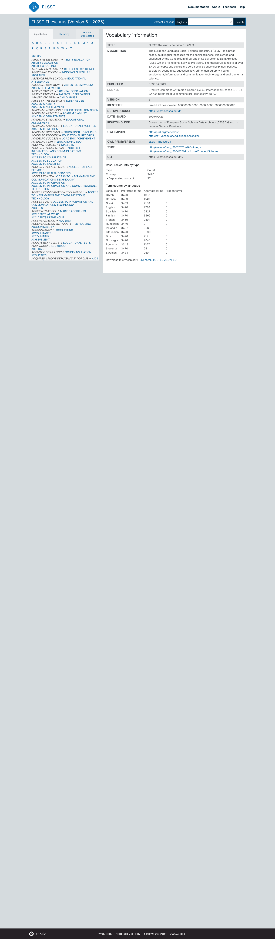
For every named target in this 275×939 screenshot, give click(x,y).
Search (240, 22)
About (216, 7)
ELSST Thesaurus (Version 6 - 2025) (68, 21)
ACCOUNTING (40, 236)
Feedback (229, 7)
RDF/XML (145, 260)
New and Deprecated (87, 34)
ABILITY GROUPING (43, 66)
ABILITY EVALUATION (44, 62)
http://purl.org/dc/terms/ (164, 132)
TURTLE (158, 260)
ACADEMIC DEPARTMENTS (48, 116)
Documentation (198, 7)
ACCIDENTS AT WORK (45, 214)
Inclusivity (155, 933)
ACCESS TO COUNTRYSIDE (48, 157)
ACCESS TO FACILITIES (46, 163)
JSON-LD (170, 260)
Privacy (105, 933)
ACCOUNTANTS (41, 233)
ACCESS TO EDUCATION (46, 160)
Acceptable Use (128, 933)
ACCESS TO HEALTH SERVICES (51, 173)
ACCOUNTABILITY (42, 227)
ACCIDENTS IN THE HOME (47, 217)
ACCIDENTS (38, 208)
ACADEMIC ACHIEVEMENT (47, 107)
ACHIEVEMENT (40, 239)
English (181, 22)
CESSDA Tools (177, 933)
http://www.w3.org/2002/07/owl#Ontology (175, 147)
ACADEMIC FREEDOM (44, 129)
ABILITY (36, 56)
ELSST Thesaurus (160, 141)
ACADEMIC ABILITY (43, 103)
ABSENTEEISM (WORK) (45, 88)
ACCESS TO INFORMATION (48, 182)
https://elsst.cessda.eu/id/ (165, 111)
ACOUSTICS (39, 255)
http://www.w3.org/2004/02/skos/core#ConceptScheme (183, 151)
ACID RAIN (37, 249)
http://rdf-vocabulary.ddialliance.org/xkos (174, 136)
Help (242, 7)
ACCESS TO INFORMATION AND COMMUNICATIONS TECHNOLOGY (64, 187)
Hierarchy (64, 34)
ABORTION (38, 75)
